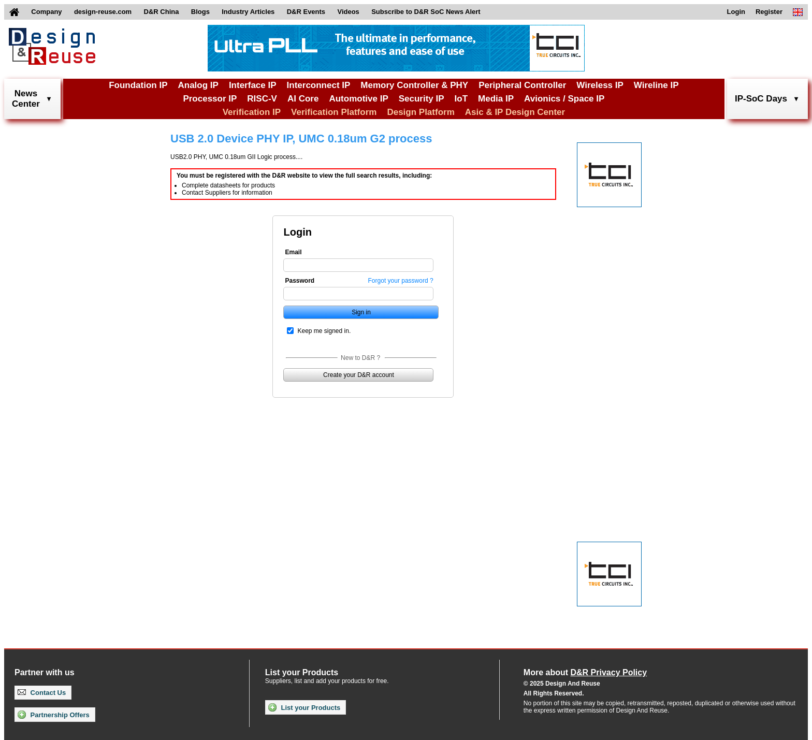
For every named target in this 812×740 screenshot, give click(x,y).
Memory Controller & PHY (414, 85)
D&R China (161, 12)
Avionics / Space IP (564, 99)
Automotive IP (358, 99)
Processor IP (210, 99)
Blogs (200, 12)
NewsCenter (26, 99)
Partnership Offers (54, 714)
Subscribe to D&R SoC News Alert (425, 12)
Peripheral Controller (522, 85)
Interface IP (253, 85)
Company (46, 12)
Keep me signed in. (324, 331)
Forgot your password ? (400, 280)
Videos (348, 12)
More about (585, 672)
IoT (461, 99)
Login (736, 12)
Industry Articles (248, 12)
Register (769, 12)
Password (299, 280)
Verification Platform (333, 112)
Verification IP (252, 112)
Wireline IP (656, 85)
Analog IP (198, 85)
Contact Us (42, 693)
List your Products (304, 707)
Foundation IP (138, 85)
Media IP (496, 99)
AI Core (302, 99)
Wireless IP (600, 85)
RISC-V (262, 99)
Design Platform (420, 112)
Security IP (421, 99)
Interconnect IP (319, 85)
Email (293, 252)
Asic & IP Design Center (515, 112)
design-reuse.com (103, 12)
